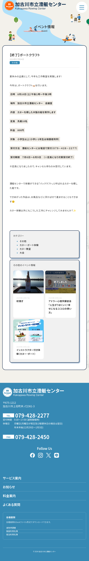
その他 (23, 241)
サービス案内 (12, 478)
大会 (22, 252)
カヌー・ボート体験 (29, 245)
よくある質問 (11, 504)
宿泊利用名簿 (12, 534)
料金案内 (9, 495)
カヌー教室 (25, 248)
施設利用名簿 (12, 531)
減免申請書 (11, 527)
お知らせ (9, 487)
